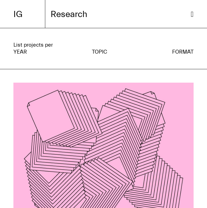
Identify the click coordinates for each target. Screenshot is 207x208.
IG (17, 14)
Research (69, 14)
